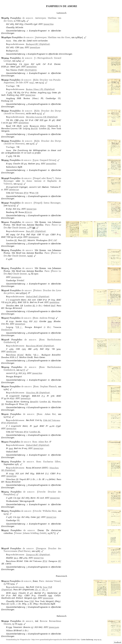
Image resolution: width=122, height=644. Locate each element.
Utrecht (41, 491)
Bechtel (37, 593)
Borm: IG (34, 498)
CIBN (53, 234)
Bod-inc (33, 302)
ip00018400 (35, 47)
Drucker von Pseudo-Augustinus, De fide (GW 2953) (32, 81)
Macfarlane (52, 593)
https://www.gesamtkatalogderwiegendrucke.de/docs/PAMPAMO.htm (56, 640)
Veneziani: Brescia (21, 627)
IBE (30, 349)
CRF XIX (39, 120)
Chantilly (28, 24)
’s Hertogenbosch (43, 58)
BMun (43, 126)
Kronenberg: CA (14, 64)
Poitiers (38, 290)
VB (53, 349)
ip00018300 (11, 476)
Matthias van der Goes (59, 37)
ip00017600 (37, 373)
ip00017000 (30, 95)
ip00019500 (16, 277)
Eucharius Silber (52, 461)
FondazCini (6, 329)
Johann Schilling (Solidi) (35, 533)
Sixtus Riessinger (52, 202)
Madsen (31, 163)
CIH (17, 47)
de (21, 18)
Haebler (9, 558)
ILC (7, 24)
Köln (36, 79)
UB (11, 100)
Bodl (53, 305)
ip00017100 (55, 498)
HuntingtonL (31, 70)
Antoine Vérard (53, 581)
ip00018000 (31, 66)
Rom (35, 317)
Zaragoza (41, 548)
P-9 (43, 396)
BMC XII (22, 302)
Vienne (18, 533)
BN (24, 240)
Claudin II (24, 593)
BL (48, 128)
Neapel (37, 202)
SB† (36, 354)
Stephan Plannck (48, 386)
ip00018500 (20, 324)
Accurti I (33, 187)
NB (36, 192)
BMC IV (44, 426)
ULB (31, 601)
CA (14, 498)
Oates (54, 92)
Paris (47, 224)
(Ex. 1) (37, 589)
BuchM (34, 128)
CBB (16, 120)
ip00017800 (49, 24)
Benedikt (34, 401)
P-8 (47, 473)
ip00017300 (31, 209)
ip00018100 (54, 302)
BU (16, 50)
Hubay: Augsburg (38, 92)
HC (7, 234)
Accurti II (10, 373)
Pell (17, 24)
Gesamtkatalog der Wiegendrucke (18, 640)
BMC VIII (5, 237)
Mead (12, 66)
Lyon (35, 160)
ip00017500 (11, 351)
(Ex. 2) (45, 589)
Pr (50, 120)
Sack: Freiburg (7, 95)
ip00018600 (51, 163)
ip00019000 (33, 237)
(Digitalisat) (38, 44)
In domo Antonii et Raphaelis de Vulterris (32, 182)
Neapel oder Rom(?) (44, 178)
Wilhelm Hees (50, 511)
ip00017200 (51, 517)
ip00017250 (14, 189)
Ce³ (44, 64)
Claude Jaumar (19, 227)
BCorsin (28, 212)
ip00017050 (11, 428)
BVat (26, 192)
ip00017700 (39, 558)
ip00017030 (38, 448)
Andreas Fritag (46, 317)
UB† (19, 327)
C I (7, 299)
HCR (8, 593)
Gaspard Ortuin (47, 160)
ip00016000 (24, 122)
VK (14, 92)
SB (2, 404)
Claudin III (18, 163)
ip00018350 (25, 398)
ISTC (40, 24)
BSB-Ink (36, 396)
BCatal (20, 354)
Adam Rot (50, 414)
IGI (14, 209)
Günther (42, 321)
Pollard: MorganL (24, 598)
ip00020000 (48, 598)
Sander (19, 321)
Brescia (43, 621)
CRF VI (40, 234)
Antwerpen (40, 18)
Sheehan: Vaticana (50, 187)
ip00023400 (54, 627)
